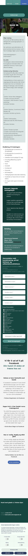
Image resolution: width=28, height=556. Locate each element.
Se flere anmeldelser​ (14, 462)
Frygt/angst (7, 314)
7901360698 (17, 242)
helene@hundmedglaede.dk (13, 514)
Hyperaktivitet (8, 323)
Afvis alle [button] (7, 553)
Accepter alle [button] (20, 553)
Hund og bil (7, 319)
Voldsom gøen (8, 326)
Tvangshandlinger (9, 317)
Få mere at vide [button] (14, 549)
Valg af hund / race (9, 329)
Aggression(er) (8, 322)
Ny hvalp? (7, 327)
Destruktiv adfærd (9, 320)
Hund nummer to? (9, 332)
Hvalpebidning (8, 330)
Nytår (6, 316)
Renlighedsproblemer (10, 309)
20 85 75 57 (8, 513)
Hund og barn (8, 313)
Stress (6, 324)
